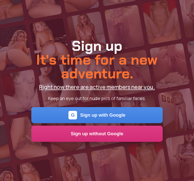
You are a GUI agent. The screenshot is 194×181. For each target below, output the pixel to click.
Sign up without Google (97, 133)
